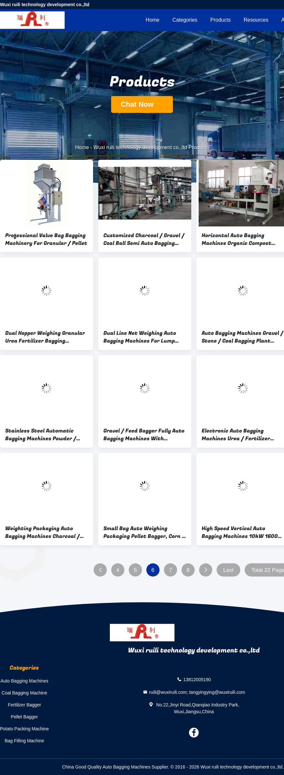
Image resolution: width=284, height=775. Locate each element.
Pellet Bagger (24, 716)
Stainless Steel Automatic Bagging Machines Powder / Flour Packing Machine (40, 434)
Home (153, 20)
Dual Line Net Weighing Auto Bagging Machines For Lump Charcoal (139, 337)
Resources (256, 20)
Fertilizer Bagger (24, 704)
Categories (184, 20)
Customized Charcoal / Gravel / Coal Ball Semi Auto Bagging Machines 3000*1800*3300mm (143, 239)
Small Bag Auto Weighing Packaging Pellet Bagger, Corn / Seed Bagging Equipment (144, 532)
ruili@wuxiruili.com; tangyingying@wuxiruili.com (197, 691)
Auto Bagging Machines (24, 680)
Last (228, 570)
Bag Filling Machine (24, 740)
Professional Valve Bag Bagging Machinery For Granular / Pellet (46, 239)
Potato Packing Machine (24, 728)
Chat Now (142, 104)
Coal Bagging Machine (24, 692)
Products (220, 20)
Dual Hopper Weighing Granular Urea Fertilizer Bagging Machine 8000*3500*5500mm (45, 337)
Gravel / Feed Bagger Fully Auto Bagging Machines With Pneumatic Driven (143, 434)
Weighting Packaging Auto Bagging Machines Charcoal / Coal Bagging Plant (42, 532)
